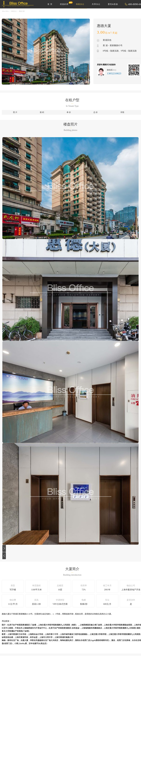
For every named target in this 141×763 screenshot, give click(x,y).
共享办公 (96, 4)
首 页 (49, 4)
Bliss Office (5, 11)
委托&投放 (113, 4)
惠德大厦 (22, 11)
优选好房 (65, 3)
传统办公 (80, 4)
